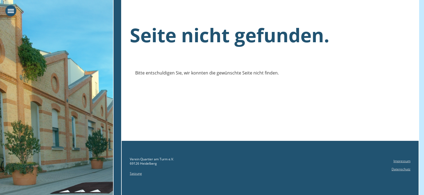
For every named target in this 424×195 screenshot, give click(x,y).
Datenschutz (401, 169)
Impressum (401, 161)
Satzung (136, 173)
